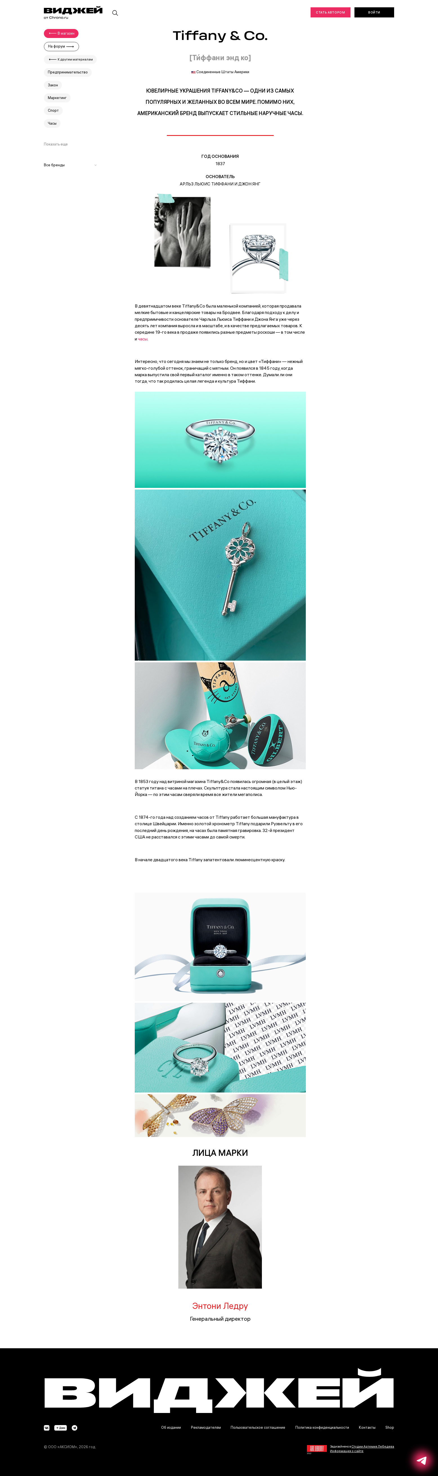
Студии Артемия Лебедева (372, 1446)
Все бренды (70, 165)
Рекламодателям (206, 1427)
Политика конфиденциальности (322, 1427)
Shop (389, 1427)
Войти (374, 12)
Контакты (367, 1427)
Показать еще (56, 144)
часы (142, 339)
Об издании (171, 1427)
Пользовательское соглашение (258, 1427)
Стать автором (330, 12)
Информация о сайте (346, 1451)
